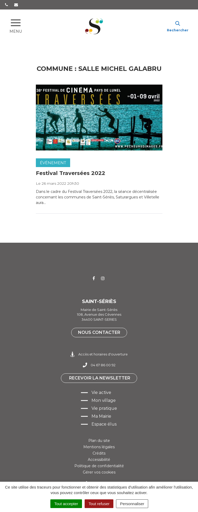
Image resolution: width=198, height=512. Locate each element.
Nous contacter (99, 332)
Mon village (103, 400)
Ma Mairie (101, 416)
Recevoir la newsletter (99, 378)
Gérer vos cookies (99, 472)
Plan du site (99, 440)
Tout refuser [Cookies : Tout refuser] (99, 503)
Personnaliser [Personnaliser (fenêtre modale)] (132, 503)
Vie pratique (104, 408)
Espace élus (104, 424)
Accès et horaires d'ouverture (99, 354)
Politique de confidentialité (99, 466)
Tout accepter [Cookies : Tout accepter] (66, 503)
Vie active (101, 392)
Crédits (99, 453)
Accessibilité (99, 459)
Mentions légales (99, 447)
